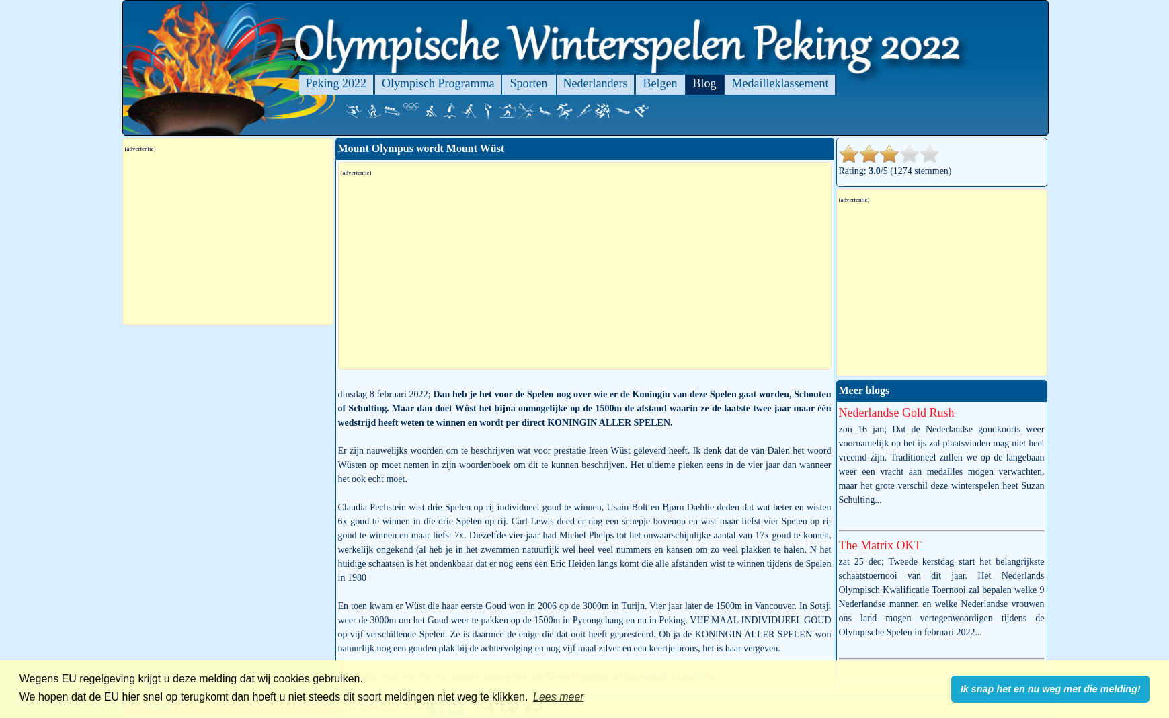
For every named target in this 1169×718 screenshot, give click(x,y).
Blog (704, 83)
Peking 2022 (336, 83)
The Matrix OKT (880, 545)
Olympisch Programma (438, 83)
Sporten (529, 83)
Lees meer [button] (558, 697)
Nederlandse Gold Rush (897, 413)
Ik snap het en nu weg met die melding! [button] (1051, 689)
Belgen (660, 83)
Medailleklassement (779, 83)
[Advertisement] (585, 273)
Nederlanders (595, 83)
